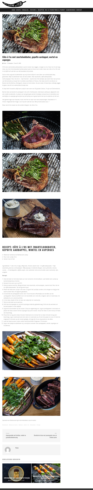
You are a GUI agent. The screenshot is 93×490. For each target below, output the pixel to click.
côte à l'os (26, 424)
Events (18, 10)
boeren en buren (14, 424)
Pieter (4, 63)
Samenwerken (70, 10)
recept (38, 424)
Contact (79, 10)
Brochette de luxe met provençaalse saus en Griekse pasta (45, 435)
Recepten (41, 10)
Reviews (33, 10)
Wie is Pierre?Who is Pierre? (55, 10)
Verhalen (25, 10)
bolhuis (21, 424)
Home (13, 10)
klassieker (33, 424)
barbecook (5, 424)
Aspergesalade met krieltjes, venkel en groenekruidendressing (18, 435)
